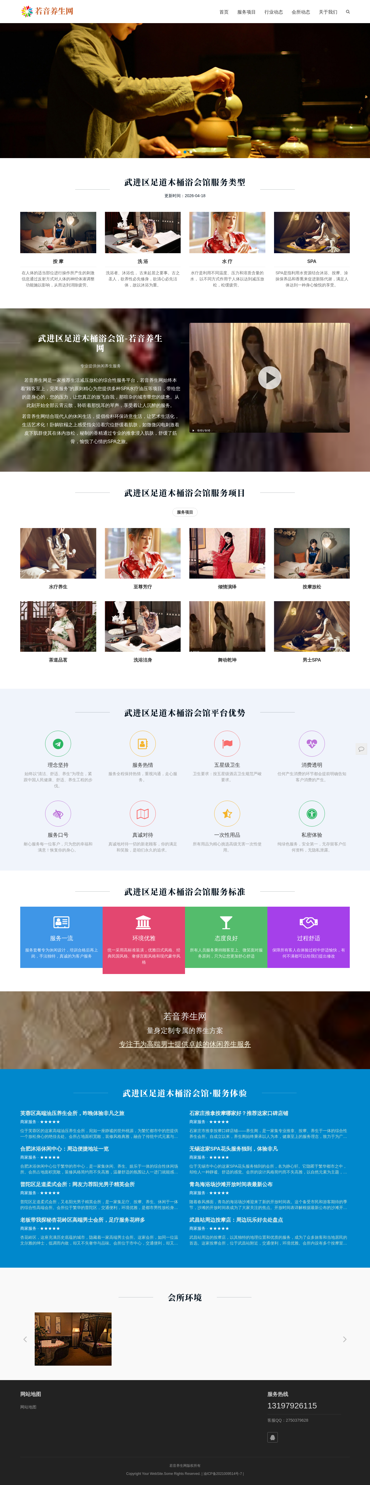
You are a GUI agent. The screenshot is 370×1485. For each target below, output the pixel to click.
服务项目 (246, 12)
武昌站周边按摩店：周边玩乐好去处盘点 (236, 1220)
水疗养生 (58, 586)
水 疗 (227, 261)
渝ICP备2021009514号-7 (223, 1474)
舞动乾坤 (227, 660)
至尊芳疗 (143, 586)
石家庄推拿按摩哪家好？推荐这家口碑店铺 (238, 1113)
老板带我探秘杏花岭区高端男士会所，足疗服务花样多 (82, 1220)
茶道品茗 (58, 660)
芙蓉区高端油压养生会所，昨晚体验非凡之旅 (72, 1113)
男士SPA (312, 660)
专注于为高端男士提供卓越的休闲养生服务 (185, 1044)
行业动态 (273, 12)
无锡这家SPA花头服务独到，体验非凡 (233, 1149)
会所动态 (301, 12)
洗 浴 (143, 261)
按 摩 (58, 261)
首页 (224, 12)
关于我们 (328, 12)
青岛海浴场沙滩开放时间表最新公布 (231, 1184)
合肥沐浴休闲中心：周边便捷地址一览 (64, 1149)
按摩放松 (312, 586)
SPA (312, 261)
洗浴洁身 (143, 660)
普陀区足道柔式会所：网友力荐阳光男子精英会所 (77, 1184)
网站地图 (28, 1407)
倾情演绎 (227, 586)
